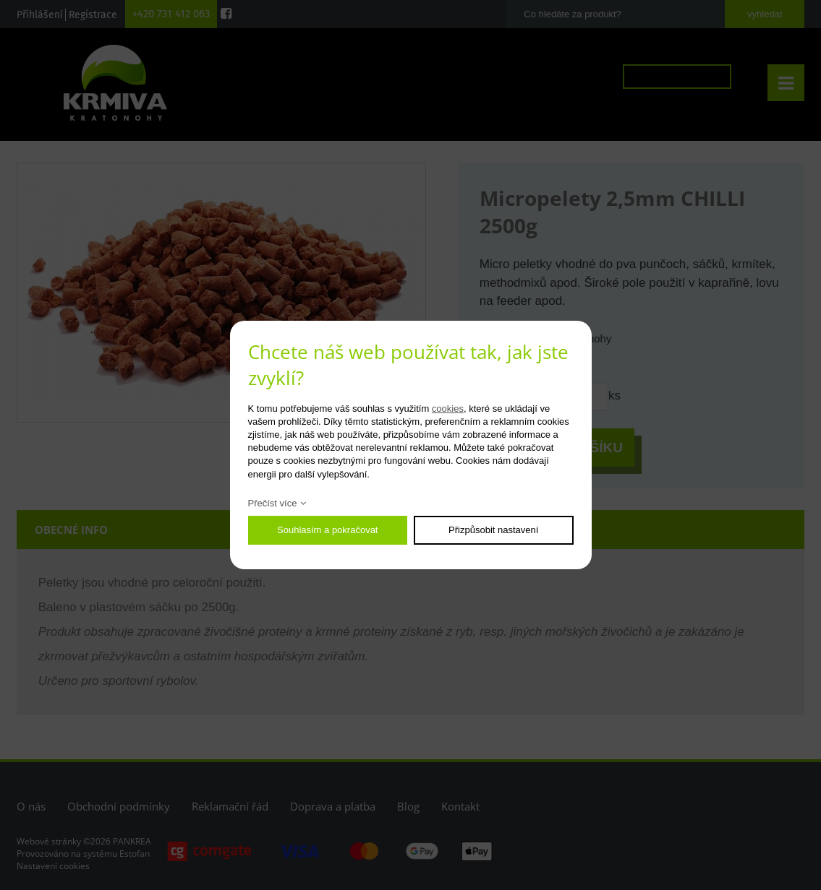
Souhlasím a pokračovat (327, 529)
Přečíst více (272, 503)
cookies (448, 408)
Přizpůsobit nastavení (493, 529)
